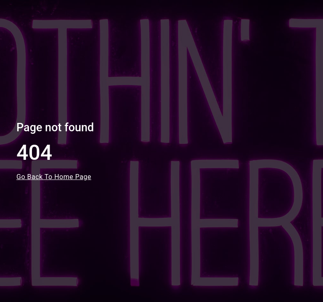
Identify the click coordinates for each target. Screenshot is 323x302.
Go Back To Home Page (53, 177)
